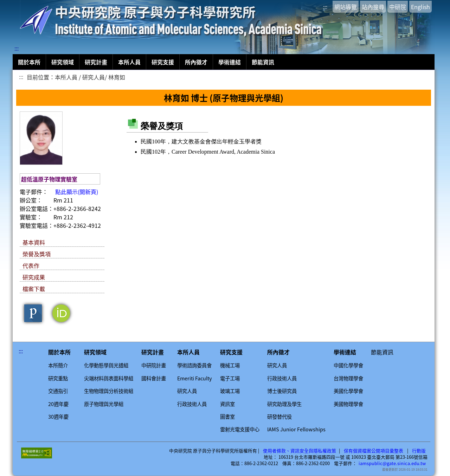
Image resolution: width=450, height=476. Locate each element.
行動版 (419, 451)
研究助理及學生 (284, 404)
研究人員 (187, 391)
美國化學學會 (348, 391)
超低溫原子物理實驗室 (49, 179)
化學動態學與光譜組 (106, 365)
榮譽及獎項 (36, 254)
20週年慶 (58, 404)
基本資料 (33, 242)
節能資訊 (263, 62)
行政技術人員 (192, 404)
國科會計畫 (153, 378)
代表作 (30, 265)
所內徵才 (196, 62)
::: (325, 6)
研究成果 (33, 277)
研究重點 (58, 378)
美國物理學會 (348, 404)
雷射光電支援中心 (239, 429)
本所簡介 (58, 365)
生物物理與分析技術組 (108, 391)
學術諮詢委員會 (194, 365)
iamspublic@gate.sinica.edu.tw (392, 463)
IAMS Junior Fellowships (296, 429)
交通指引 (58, 391)
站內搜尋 (373, 6)
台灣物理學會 (348, 378)
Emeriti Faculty (194, 378)
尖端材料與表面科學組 (108, 378)
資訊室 (227, 404)
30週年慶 (58, 416)
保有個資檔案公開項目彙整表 (373, 451)
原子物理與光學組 (103, 404)
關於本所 (29, 62)
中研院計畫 (153, 365)
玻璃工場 (230, 391)
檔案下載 (33, 288)
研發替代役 (279, 416)
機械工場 (230, 365)
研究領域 (62, 62)
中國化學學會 (348, 365)
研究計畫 (96, 62)
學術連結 (229, 62)
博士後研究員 (282, 391)
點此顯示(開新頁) (76, 191)
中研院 (397, 6)
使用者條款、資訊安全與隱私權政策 (299, 451)
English (420, 6)
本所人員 (129, 62)
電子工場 (230, 378)
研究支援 (163, 62)
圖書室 (227, 416)
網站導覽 (345, 6)
